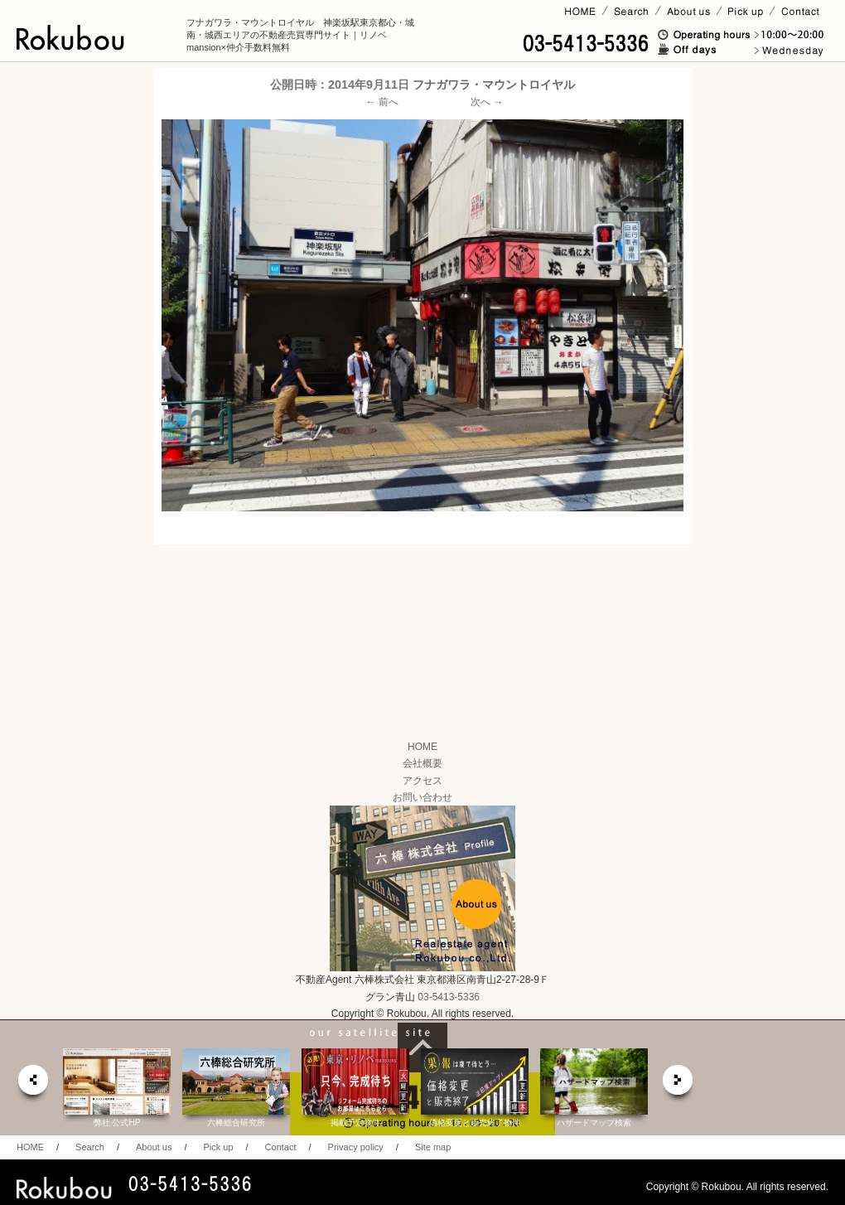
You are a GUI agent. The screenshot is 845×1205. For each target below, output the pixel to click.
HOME (422, 747)
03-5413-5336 (449, 997)
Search (89, 1147)
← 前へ (382, 102)
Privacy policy (356, 1147)
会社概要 (422, 763)
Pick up (218, 1147)
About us (153, 1147)
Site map (433, 1147)
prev (32, 1084)
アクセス (422, 780)
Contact (281, 1147)
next (678, 1084)
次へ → (487, 102)
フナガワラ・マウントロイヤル (494, 84)
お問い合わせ (422, 797)
